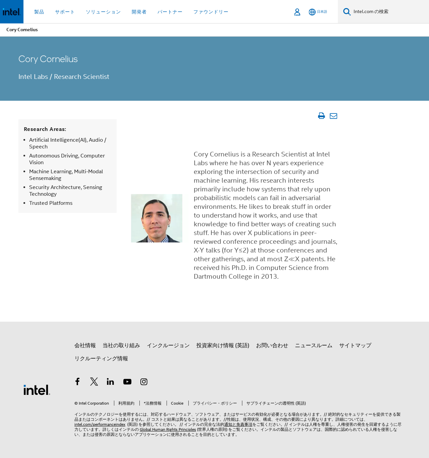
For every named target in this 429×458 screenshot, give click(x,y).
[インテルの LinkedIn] (110, 383)
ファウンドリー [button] (211, 12)
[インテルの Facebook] (77, 383)
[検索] (347, 11)
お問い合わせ (272, 345)
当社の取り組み (121, 345)
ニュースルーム (313, 345)
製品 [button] (39, 12)
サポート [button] (65, 12)
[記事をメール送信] (333, 115)
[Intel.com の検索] (390, 11)
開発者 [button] (139, 12)
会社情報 (85, 345)
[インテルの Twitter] (94, 383)
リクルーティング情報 (101, 358)
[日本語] (318, 12)
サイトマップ (355, 345)
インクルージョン (168, 345)
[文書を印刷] (321, 115)
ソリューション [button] (103, 12)
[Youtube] (127, 383)
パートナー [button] (170, 12)
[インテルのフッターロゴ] (36, 389)
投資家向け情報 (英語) (222, 345)
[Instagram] (143, 383)
